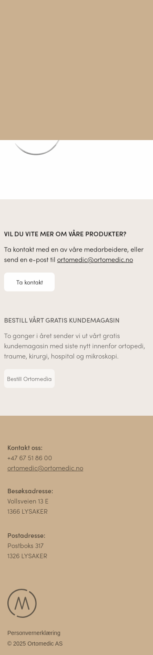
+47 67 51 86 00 (29, 458)
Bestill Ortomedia (29, 379)
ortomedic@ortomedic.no (95, 259)
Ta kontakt (29, 282)
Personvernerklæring (33, 633)
